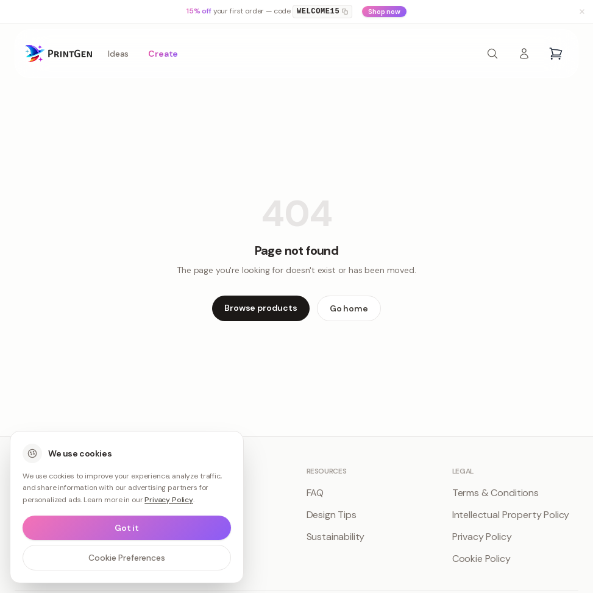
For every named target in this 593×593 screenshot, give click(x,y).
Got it (127, 527)
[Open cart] (556, 53)
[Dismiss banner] (582, 11)
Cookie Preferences (126, 557)
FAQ (315, 492)
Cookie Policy (481, 558)
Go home (349, 308)
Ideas (118, 53)
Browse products (260, 307)
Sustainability (336, 536)
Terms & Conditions (495, 492)
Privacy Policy (482, 536)
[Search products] (492, 53)
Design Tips (332, 514)
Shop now (384, 11)
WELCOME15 (322, 11)
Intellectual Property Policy (511, 514)
